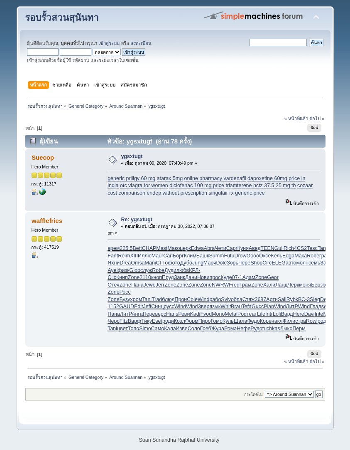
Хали (269, 285)
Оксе (265, 256)
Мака (300, 256)
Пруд (168, 277)
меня (305, 285)
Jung (197, 263)
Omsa (137, 263)
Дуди (170, 270)
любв (182, 270)
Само (157, 328)
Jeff (147, 306)
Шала (240, 321)
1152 (113, 306)
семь (314, 263)
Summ (216, 256)
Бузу (125, 299)
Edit (138, 306)
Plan (269, 306)
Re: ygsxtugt (136, 220)
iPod (241, 314)
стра (300, 321)
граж (324, 256)
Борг (178, 256)
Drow (240, 256)
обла (236, 299)
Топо (133, 328)
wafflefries (47, 220)
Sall (282, 299)
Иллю (145, 256)
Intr (269, 314)
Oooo (252, 256)
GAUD (126, 306)
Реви (184, 314)
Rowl (312, 321)
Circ (267, 263)
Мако (173, 248)
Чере (244, 263)
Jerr (160, 285)
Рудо (256, 328)
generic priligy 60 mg (131, 178)
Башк (202, 256)
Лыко (286, 328)
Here (298, 314)
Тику (146, 321)
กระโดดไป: (254, 394)
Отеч (113, 285)
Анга (137, 314)
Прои (181, 299)
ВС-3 (304, 299)
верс (160, 314)
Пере (149, 314)
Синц (157, 306)
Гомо (216, 321)
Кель (276, 256)
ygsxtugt (131, 156)
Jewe (150, 285)
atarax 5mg (170, 178)
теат (252, 314)
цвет (122, 328)
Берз (317, 285)
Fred (234, 285)
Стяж (248, 299)
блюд (168, 299)
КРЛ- (194, 270)
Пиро (204, 321)
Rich (289, 248)
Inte (319, 314)
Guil (279, 248)
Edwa (197, 248)
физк (123, 270)
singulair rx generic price (236, 193)
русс (169, 306)
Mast (161, 248)
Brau (236, 306)
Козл (179, 321)
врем (114, 248)
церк (185, 248)
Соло (194, 328)
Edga (288, 256)
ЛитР (292, 306)
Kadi (195, 314)
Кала (170, 328)
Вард (287, 314)
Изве (182, 328)
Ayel (112, 270)
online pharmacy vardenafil (215, 178)
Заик (179, 277)
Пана (137, 285)
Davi (309, 314)
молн (302, 263)
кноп (156, 277)
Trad (157, 299)
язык (214, 306)
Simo (145, 328)
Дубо (186, 263)
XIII (134, 256)
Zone (134, 277)
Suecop (43, 157)
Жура (217, 328)
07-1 (237, 277)
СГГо (162, 263)
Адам (248, 277)
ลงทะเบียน (141, 43)
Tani (147, 299)
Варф (134, 321)
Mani (150, 263)
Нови (203, 277)
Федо (253, 321)
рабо (215, 299)
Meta (230, 314)
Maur (157, 256)
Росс (125, 292)
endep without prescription (177, 193)
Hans (172, 314)
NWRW (220, 285)
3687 (260, 299)
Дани (191, 277)
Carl (168, 256)
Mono (218, 314)
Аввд (255, 248)
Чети (220, 248)
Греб (205, 328)
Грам (246, 285)
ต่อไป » (316, 118)
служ (146, 270)
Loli (277, 314)
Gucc (258, 306)
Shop (256, 263)
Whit (225, 306)
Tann (323, 248)
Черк (293, 285)
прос (215, 277)
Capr (231, 248)
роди (168, 321)
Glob (135, 270)
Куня (243, 248)
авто (291, 263)
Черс (113, 321)
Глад (315, 306)
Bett (137, 248)
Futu (229, 256)
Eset (157, 321)
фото (174, 263)
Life (261, 314)
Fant (113, 256)
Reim (124, 256)
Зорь (232, 263)
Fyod (206, 314)
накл (277, 321)
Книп (122, 277)
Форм (191, 321)
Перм (298, 328)
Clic (112, 277)
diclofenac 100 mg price (196, 185)
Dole (221, 263)
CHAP (149, 248)
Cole (192, 299)
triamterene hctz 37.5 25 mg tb (260, 185)
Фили (289, 321)
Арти (272, 299)
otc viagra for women (144, 185)
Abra (209, 248)
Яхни (114, 263)
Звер (204, 306)
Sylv (226, 299)
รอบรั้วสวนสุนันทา (62, 17)
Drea (125, 263)
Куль (228, 321)
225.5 (126, 248)
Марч (209, 263)
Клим (190, 256)
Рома (230, 328)
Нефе (243, 328)
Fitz (124, 321)
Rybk (292, 299)
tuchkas (271, 328)
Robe (313, 256)
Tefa (247, 306)
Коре (266, 321)
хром (136, 299)
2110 (145, 277)
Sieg (315, 299)
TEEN (267, 248)
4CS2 (300, 248)
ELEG (278, 263)
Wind (203, 299)
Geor (273, 277)
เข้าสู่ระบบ (109, 43)
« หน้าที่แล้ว (296, 118)
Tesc (312, 248)
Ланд (281, 285)
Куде (226, 277)
